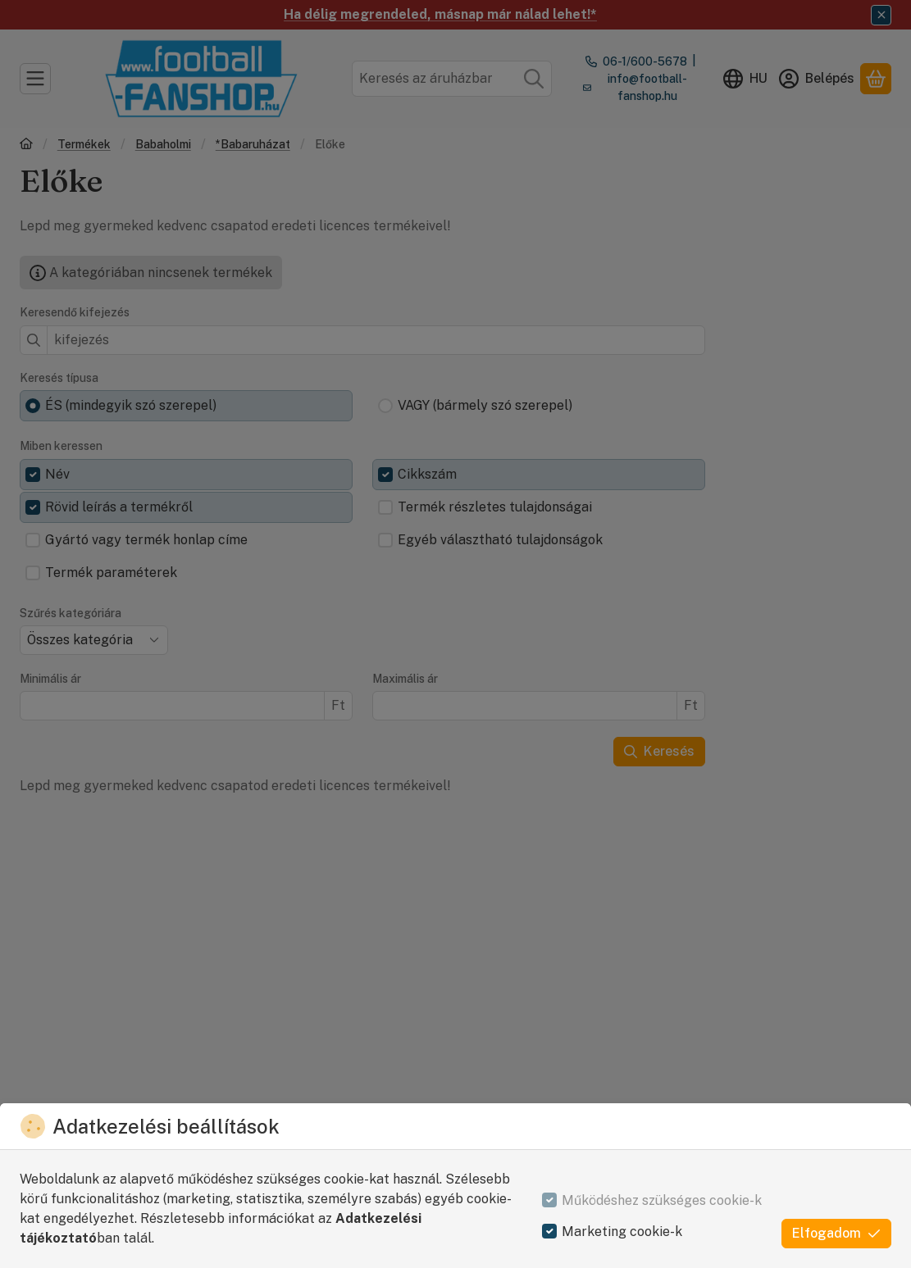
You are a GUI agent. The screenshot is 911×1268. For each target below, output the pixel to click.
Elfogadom (836, 1233)
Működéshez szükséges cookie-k (662, 1200)
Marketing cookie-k (622, 1231)
